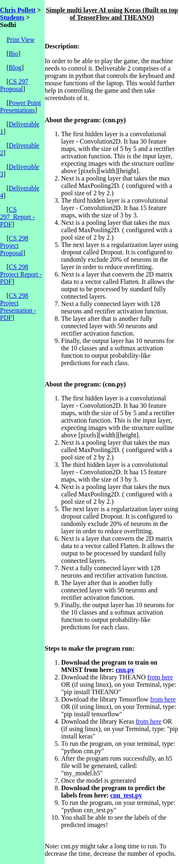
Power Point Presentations (20, 106)
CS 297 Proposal (14, 85)
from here (160, 677)
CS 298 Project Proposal (14, 245)
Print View (21, 39)
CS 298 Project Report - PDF (21, 274)
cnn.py (125, 669)
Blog (15, 67)
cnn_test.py (126, 795)
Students (12, 17)
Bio (13, 53)
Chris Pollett (18, 10)
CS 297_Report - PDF (17, 217)
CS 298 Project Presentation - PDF (18, 306)
